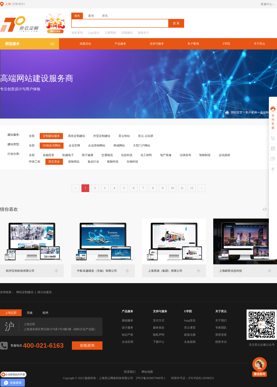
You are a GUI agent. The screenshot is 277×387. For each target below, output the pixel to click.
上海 (15, 3)
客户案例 (193, 43)
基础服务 (127, 320)
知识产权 (127, 334)
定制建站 (127, 32)
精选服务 (12, 44)
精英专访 (221, 341)
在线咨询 (87, 345)
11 (182, 188)
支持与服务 (157, 43)
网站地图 (147, 371)
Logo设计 (94, 32)
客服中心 (267, 4)
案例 (91, 15)
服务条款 (158, 327)
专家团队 (221, 327)
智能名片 (143, 32)
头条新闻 (190, 341)
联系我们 (129, 371)
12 (191, 188)
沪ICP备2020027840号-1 (150, 378)
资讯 (105, 15)
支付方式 (158, 320)
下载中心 (158, 341)
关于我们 (221, 320)
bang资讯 (189, 320)
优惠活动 (85, 43)
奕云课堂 (190, 327)
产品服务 (120, 43)
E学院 (226, 43)
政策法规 (190, 334)
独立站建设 (44, 292)
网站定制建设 (24, 292)
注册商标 (110, 32)
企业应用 (127, 341)
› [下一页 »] (201, 188)
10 (172, 188)
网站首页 (236, 112)
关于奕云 (259, 43)
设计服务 (127, 327)
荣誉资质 (221, 334)
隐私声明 (158, 334)
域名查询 (77, 32)
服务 (77, 15)
